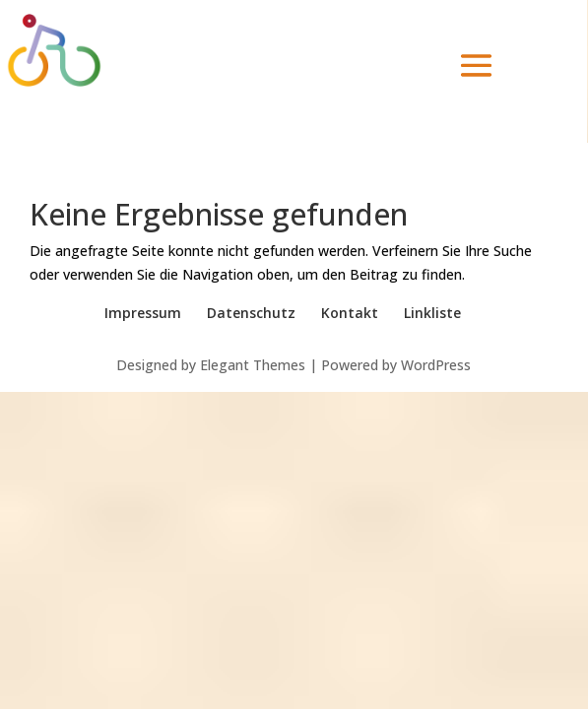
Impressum (142, 312)
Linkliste (432, 312)
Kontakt (349, 312)
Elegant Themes (252, 364)
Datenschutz (251, 312)
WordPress (436, 364)
